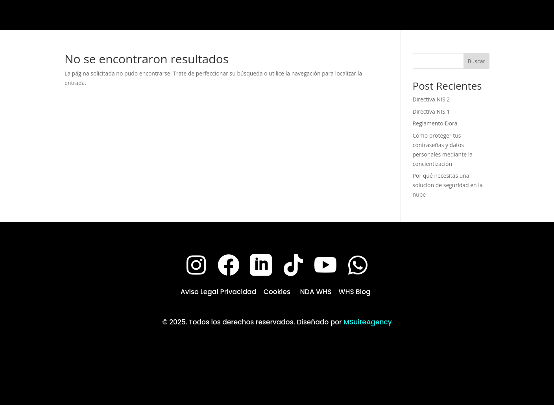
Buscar (477, 61)
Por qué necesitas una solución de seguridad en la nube (448, 185)
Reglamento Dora (435, 123)
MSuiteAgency (367, 322)
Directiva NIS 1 (431, 111)
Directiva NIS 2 (431, 99)
